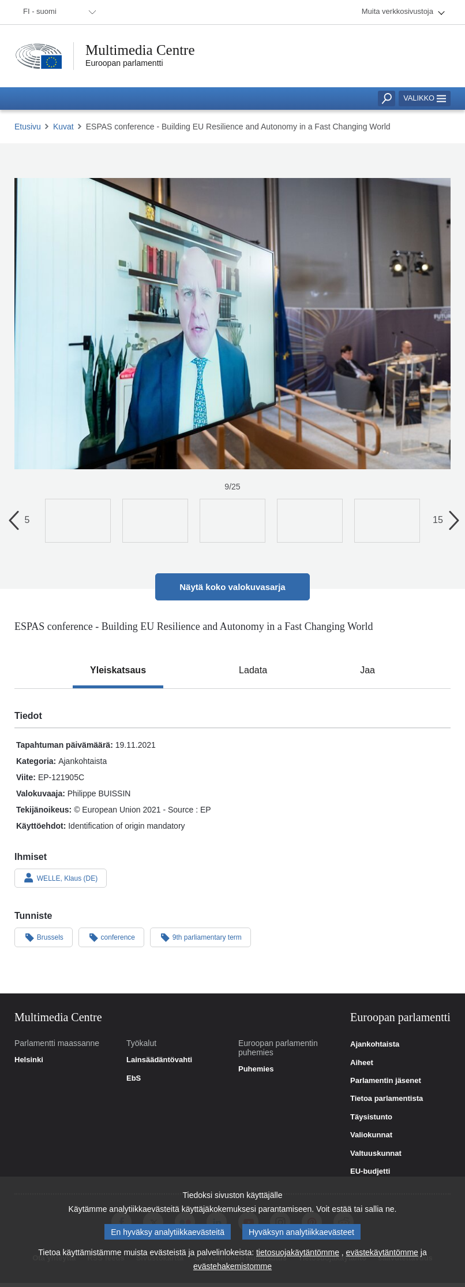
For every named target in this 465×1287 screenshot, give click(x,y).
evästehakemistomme (232, 1268)
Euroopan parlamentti (124, 63)
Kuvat (63, 126)
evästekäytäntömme (382, 1254)
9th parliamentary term (200, 937)
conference (111, 937)
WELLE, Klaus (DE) (60, 878)
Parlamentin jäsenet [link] (385, 1081)
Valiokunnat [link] (371, 1135)
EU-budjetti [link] (370, 1171)
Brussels (43, 937)
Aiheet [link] (361, 1063)
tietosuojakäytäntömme (297, 1254)
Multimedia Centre (140, 50)
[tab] (118, 670)
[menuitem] (57, 12)
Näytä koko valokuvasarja (232, 587)
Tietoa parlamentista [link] (386, 1099)
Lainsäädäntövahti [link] (159, 1060)
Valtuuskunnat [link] (376, 1153)
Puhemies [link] (255, 1069)
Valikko (424, 98)
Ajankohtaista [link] (374, 1044)
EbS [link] (133, 1078)
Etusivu (27, 126)
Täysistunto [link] (371, 1117)
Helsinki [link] (28, 1060)
